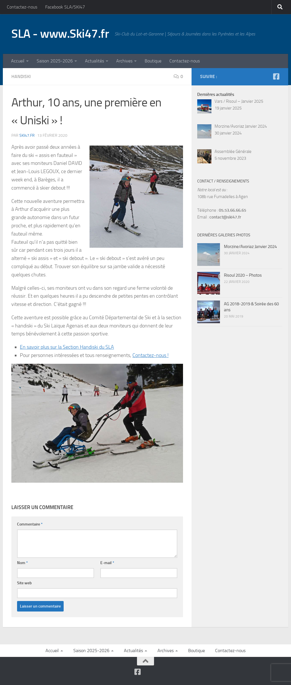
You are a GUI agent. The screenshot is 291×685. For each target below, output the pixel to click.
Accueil (17, 61)
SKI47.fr (27, 135)
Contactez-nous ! (150, 355)
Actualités (94, 61)
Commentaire (30, 524)
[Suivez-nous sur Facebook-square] (276, 76)
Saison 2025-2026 (55, 61)
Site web (24, 583)
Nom (22, 562)
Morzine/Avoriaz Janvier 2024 (250, 246)
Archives (124, 61)
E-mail (107, 562)
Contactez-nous (22, 7)
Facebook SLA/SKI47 (65, 7)
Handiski (21, 76)
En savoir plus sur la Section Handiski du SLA (67, 347)
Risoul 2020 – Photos (243, 275)
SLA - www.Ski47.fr (60, 34)
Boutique (153, 61)
